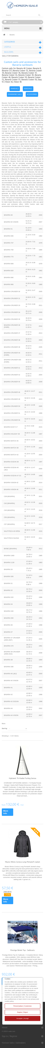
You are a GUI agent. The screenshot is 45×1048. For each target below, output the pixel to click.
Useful (7, 47)
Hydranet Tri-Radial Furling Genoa (22, 778)
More (3, 723)
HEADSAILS (28, 88)
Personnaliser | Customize (22, 1006)
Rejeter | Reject (22, 1012)
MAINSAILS (15, 88)
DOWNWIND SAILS (15, 94)
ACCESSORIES (32, 94)
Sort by (4, 728)
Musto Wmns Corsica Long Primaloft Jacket (22, 862)
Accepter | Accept (22, 1018)
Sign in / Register (9, 1036)
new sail (38, 193)
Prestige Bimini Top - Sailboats (22, 950)
